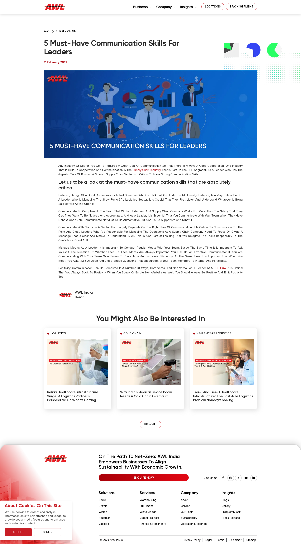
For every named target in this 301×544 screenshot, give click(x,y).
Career (185, 505)
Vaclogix (104, 523)
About (184, 500)
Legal (208, 540)
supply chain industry (146, 170)
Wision (103, 511)
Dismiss (47, 532)
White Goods (148, 511)
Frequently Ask (231, 511)
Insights (188, 7)
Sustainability (189, 517)
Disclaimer (235, 540)
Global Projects (149, 517)
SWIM (102, 500)
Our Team (187, 511)
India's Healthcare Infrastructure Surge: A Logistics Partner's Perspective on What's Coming (72, 396)
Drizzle (103, 505)
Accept (18, 532)
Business (142, 7)
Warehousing (148, 500)
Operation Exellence (194, 523)
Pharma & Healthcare (153, 523)
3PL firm (220, 268)
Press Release (231, 517)
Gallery (226, 505)
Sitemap (251, 540)
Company (165, 7)
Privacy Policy (192, 540)
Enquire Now (143, 477)
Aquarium (104, 517)
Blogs (225, 500)
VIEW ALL (150, 424)
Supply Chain (66, 31)
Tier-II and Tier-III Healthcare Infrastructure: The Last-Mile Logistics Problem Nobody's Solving (223, 396)
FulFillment (146, 505)
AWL (47, 31)
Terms (220, 540)
